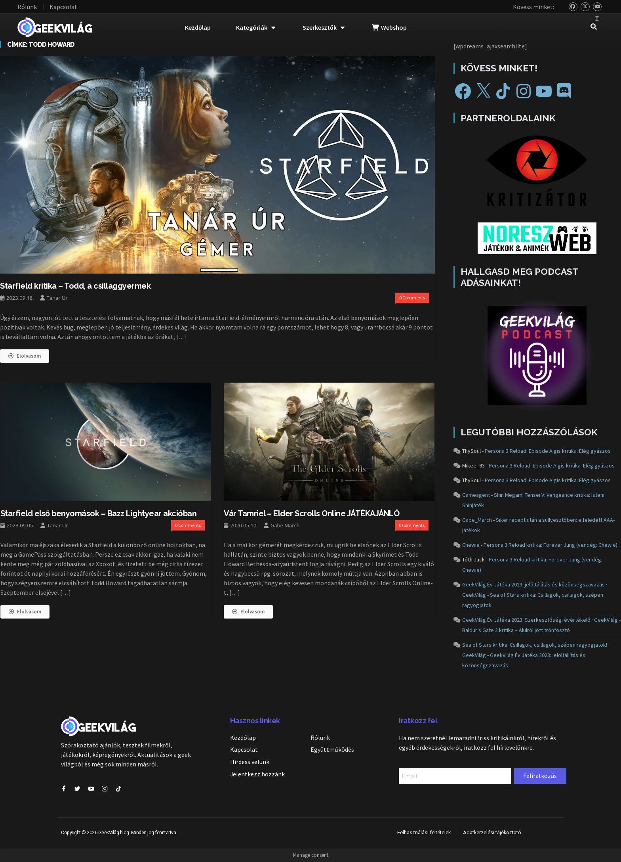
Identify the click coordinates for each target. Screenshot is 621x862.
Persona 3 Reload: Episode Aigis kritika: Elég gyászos (548, 450)
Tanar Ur (57, 297)
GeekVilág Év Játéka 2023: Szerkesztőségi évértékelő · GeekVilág (540, 619)
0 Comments (412, 298)
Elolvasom (24, 355)
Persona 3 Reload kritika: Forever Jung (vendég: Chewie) (550, 544)
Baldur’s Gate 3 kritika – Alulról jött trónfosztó (516, 630)
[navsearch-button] (594, 27)
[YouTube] (597, 6)
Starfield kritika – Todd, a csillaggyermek (75, 286)
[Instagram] (597, 18)
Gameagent (476, 494)
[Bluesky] (573, 6)
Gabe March (285, 525)
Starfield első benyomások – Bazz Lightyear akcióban (98, 513)
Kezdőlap (198, 27)
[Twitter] (585, 6)
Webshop (389, 27)
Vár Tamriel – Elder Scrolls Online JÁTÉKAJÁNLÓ (311, 513)
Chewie (471, 544)
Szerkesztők (324, 27)
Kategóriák (255, 27)
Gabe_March (477, 519)
